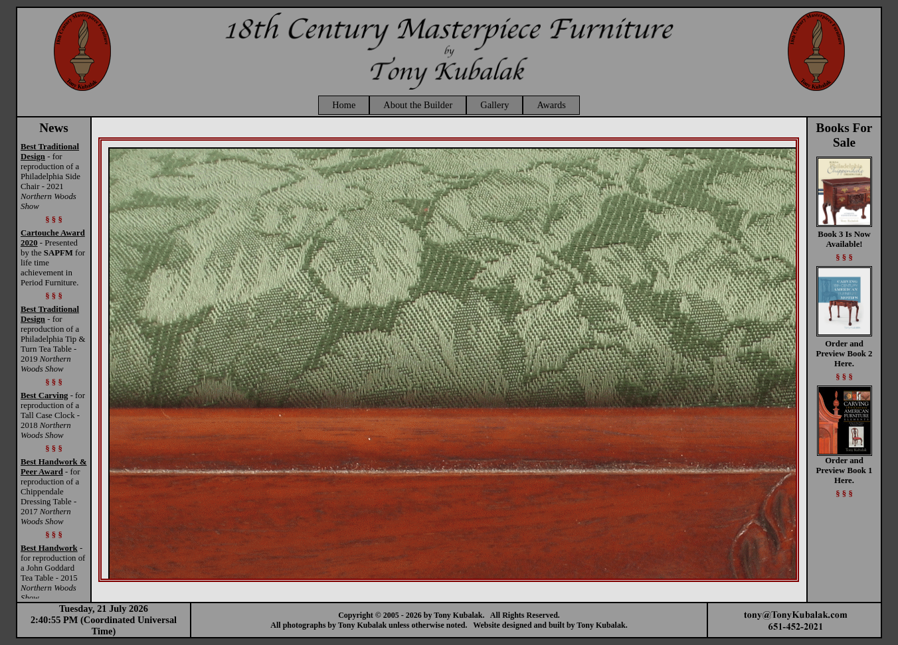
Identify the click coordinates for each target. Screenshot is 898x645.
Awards (551, 105)
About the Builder (417, 105)
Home (343, 105)
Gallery (494, 105)
